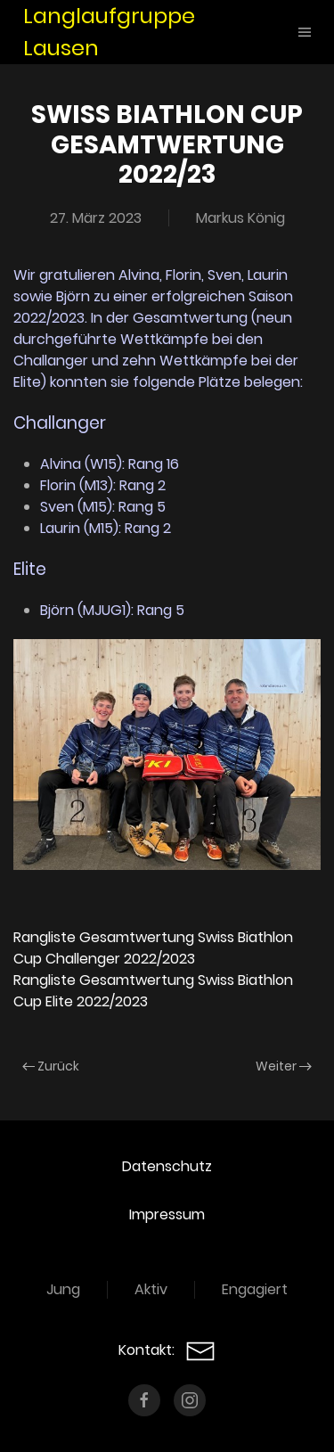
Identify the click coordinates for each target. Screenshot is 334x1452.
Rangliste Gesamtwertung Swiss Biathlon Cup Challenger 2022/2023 (153, 948)
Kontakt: (167, 1350)
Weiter (284, 1066)
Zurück (50, 1066)
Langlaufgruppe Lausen (109, 31)
